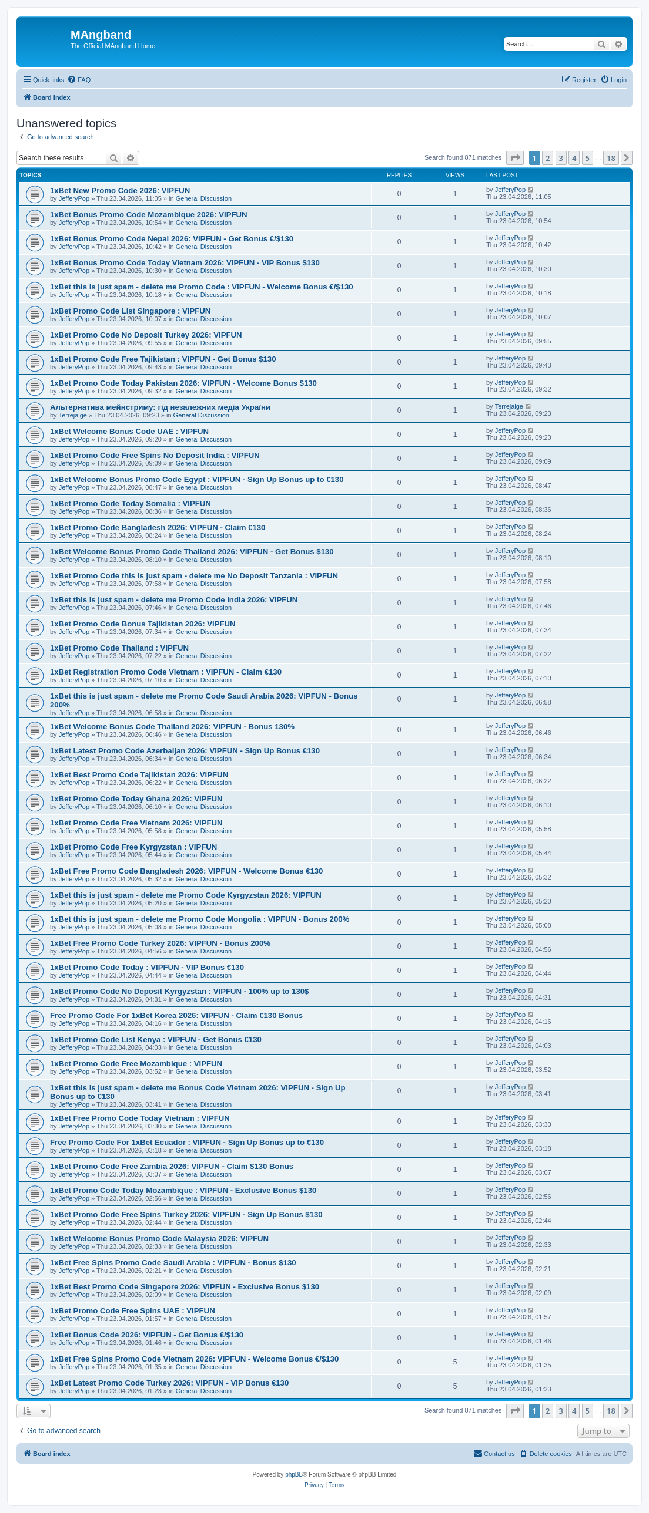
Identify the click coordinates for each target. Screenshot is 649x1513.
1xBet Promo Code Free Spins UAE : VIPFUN (132, 1310)
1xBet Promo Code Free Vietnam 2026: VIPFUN (136, 822)
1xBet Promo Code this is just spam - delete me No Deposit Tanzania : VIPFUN (194, 575)
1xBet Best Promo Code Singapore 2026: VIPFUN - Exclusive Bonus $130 (184, 1286)
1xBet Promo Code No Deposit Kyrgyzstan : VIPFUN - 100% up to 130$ (179, 991)
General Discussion (204, 198)
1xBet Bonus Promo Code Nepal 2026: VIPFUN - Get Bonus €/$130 (171, 238)
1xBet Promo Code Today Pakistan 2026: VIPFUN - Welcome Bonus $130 (183, 383)
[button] (515, 158)
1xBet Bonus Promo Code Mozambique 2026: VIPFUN (148, 214)
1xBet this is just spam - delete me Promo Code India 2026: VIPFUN (173, 599)
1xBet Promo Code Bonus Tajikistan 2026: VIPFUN (143, 623)
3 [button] (561, 158)
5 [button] (588, 158)
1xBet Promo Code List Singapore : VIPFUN (130, 310)
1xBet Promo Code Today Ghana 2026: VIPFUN (136, 798)
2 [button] (548, 158)
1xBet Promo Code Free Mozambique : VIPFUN (136, 1063)
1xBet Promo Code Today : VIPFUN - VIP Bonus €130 (147, 967)
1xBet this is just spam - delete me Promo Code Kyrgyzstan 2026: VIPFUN (186, 895)
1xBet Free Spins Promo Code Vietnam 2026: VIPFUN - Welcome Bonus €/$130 (194, 1358)
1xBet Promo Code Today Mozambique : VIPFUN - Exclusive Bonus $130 (183, 1190)
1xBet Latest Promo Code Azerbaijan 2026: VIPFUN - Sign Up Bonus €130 (185, 750)
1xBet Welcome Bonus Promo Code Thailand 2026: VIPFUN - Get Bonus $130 (192, 551)
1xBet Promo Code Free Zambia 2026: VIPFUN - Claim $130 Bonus (171, 1166)
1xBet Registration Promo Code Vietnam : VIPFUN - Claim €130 (166, 672)
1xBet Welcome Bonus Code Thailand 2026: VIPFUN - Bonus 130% (172, 726)
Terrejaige (73, 415)
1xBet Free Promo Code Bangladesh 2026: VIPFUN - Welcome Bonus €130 (186, 871)
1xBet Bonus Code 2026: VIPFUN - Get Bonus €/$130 (146, 1334)
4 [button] (574, 158)
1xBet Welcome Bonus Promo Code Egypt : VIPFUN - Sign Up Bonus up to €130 (196, 479)
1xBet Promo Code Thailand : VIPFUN (119, 647)
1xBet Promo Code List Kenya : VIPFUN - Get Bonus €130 (156, 1039)
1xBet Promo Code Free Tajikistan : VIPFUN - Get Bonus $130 (163, 359)
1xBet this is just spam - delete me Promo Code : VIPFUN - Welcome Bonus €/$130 (201, 286)
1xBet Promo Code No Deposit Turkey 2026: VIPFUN (146, 335)
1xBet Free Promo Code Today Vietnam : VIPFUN (140, 1118)
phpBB (294, 1474)
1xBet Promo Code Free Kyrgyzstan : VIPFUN (133, 847)
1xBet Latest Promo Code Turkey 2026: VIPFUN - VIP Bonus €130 (169, 1383)
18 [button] (611, 158)
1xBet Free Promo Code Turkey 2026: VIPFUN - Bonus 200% (160, 943)
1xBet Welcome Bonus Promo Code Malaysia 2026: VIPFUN (159, 1238)
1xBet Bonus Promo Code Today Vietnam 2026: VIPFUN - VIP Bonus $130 (185, 262)
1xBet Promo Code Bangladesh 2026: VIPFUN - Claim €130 (157, 527)
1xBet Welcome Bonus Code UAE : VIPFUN (129, 431)
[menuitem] (79, 80)
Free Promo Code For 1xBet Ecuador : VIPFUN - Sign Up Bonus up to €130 (187, 1142)
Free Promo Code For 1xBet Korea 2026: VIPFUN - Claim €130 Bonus (176, 1015)
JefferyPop (74, 198)
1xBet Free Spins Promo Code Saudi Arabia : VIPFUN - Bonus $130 (173, 1262)
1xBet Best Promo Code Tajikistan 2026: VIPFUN (139, 774)
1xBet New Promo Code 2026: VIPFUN (120, 190)
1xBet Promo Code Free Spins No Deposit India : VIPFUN (155, 455)
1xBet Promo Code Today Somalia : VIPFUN (130, 503)
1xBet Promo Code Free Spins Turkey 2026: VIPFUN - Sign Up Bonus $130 (186, 1214)
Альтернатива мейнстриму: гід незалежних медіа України (160, 407)
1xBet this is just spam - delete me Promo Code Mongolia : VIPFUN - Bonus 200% (199, 919)
